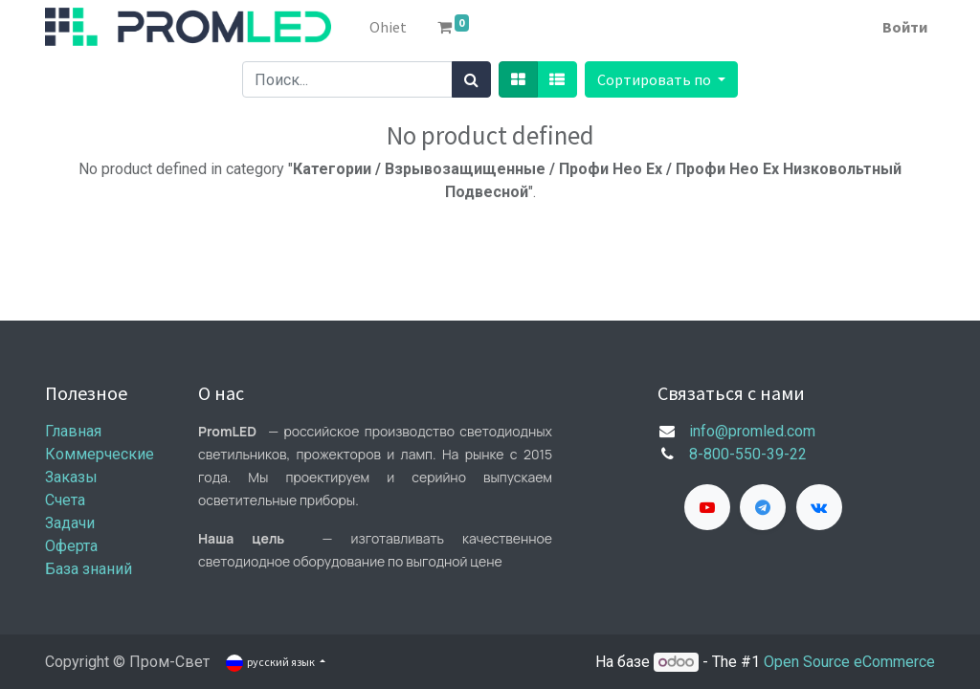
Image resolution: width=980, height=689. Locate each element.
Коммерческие (99, 454)
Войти (904, 26)
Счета (65, 500)
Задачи (70, 523)
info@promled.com (752, 431)
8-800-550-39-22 (748, 454)
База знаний (88, 569)
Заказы (71, 477)
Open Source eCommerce (849, 662)
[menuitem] (388, 27)
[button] (661, 79)
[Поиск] (471, 79)
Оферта (71, 546)
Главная (73, 431)
